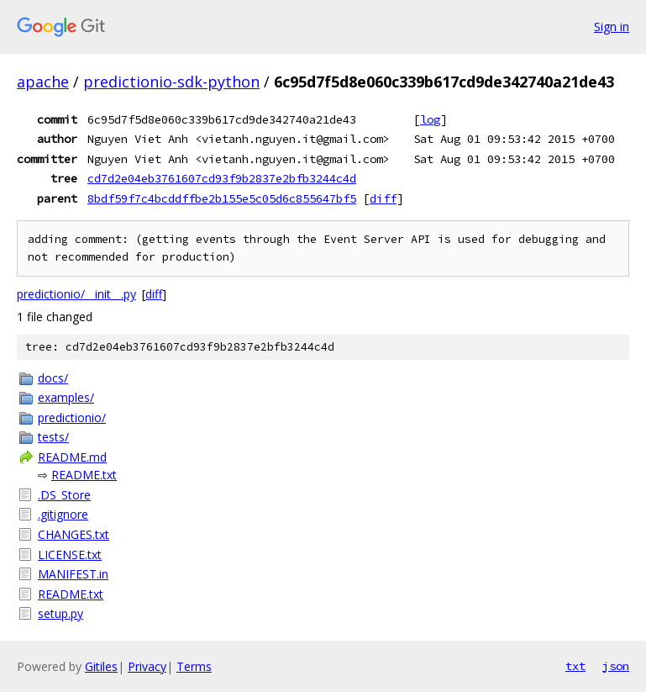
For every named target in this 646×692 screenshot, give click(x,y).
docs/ (53, 378)
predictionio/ (72, 417)
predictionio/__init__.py (76, 294)
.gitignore (63, 514)
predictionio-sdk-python (171, 81)
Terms (194, 666)
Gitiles (101, 666)
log (430, 119)
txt (575, 666)
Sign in (611, 26)
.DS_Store (64, 495)
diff (383, 198)
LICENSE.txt (70, 555)
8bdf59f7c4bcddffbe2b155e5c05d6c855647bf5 (221, 198)
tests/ (53, 437)
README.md (72, 457)
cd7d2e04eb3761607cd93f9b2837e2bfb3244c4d (221, 178)
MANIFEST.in (73, 574)
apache (43, 81)
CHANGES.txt (73, 534)
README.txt (84, 475)
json (615, 666)
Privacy (147, 666)
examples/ (66, 397)
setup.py (60, 613)
